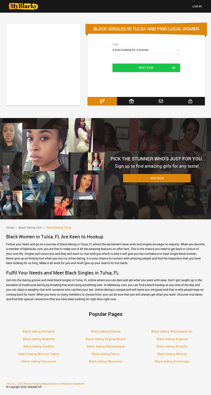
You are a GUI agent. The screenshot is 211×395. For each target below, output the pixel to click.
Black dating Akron (105, 354)
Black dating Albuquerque (106, 346)
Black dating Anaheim (39, 339)
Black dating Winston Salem (39, 354)
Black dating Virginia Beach (106, 339)
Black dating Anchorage (172, 361)
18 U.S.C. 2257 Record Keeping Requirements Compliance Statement (45, 383)
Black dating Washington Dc (172, 331)
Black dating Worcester (105, 361)
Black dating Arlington (39, 331)
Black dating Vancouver (39, 361)
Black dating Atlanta (105, 331)
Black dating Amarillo (172, 346)
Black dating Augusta (172, 339)
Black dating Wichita (172, 354)
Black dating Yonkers (38, 346)
